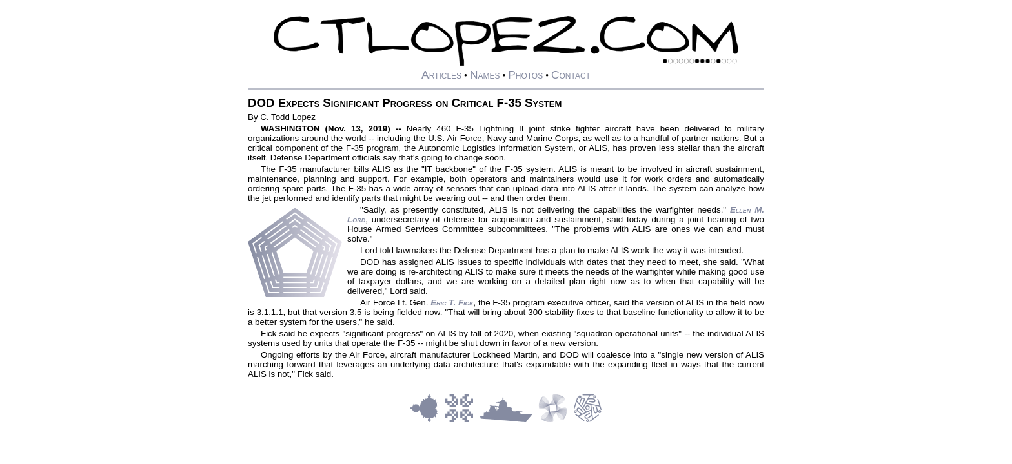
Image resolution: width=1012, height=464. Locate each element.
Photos (525, 74)
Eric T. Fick (451, 302)
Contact (571, 74)
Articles (441, 74)
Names (485, 74)
